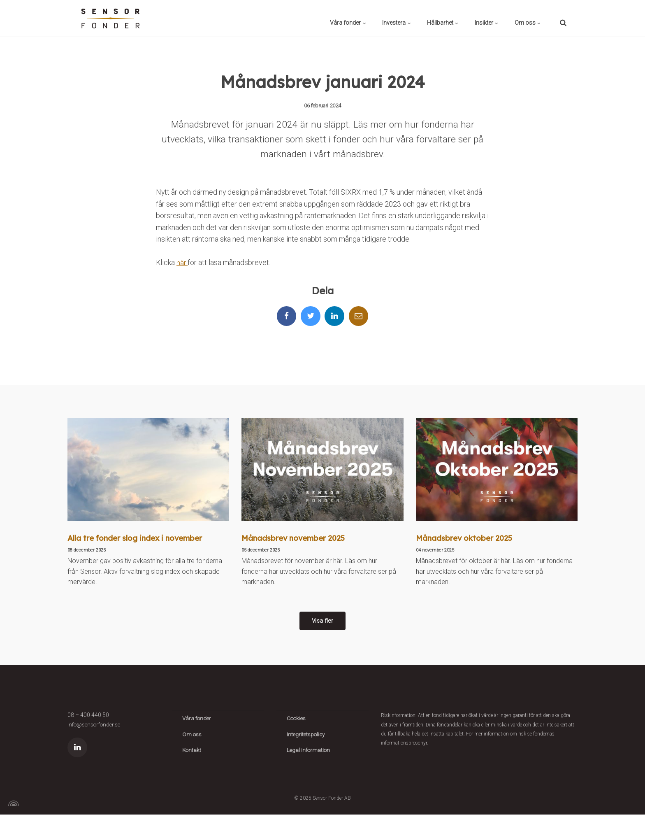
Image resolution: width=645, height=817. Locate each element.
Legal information (309, 752)
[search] (563, 18)
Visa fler (322, 622)
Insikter (473, 18)
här (182, 262)
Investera (366, 18)
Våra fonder (309, 18)
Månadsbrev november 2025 (295, 539)
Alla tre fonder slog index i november (136, 539)
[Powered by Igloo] (12, 806)
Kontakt (192, 752)
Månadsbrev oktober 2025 (465, 539)
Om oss (523, 18)
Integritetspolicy (307, 736)
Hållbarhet (421, 18)
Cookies (297, 720)
